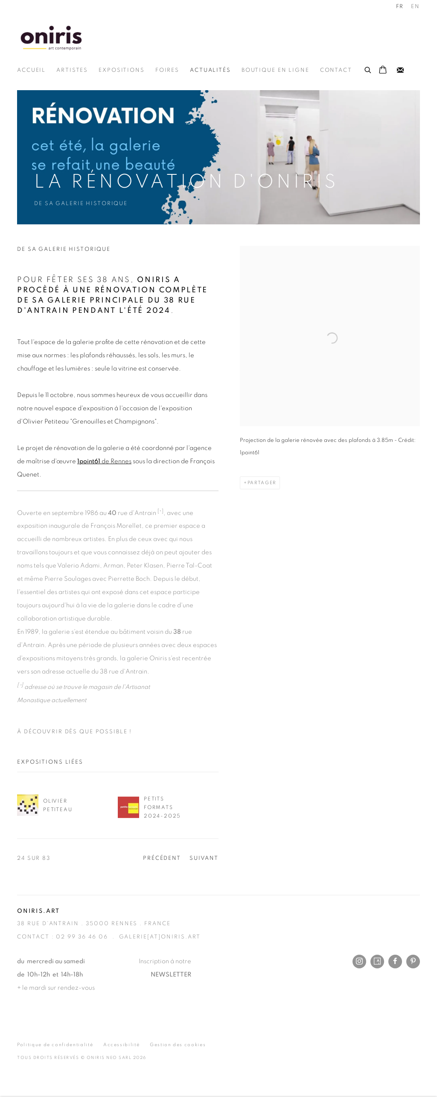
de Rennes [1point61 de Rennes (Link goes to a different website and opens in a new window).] (104, 461)
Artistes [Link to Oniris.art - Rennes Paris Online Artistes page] (72, 70)
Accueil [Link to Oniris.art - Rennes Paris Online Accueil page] (31, 70)
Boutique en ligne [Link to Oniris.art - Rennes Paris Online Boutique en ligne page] (275, 70)
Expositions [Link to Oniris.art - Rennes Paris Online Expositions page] (122, 70)
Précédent (162, 858)
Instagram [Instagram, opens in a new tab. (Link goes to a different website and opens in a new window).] (359, 961)
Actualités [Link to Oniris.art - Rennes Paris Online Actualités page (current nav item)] (210, 70)
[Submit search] (368, 68)
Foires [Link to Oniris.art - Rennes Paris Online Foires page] (167, 70)
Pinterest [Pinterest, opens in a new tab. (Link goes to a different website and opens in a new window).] (413, 961)
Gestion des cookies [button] (178, 1044)
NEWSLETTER (171, 974)
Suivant (203, 858)
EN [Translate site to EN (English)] (415, 6)
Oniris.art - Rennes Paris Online (51, 37)
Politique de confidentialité (55, 1044)
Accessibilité (121, 1044)
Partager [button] (262, 482)
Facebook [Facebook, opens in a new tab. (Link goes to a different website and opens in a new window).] (395, 961)
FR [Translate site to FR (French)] (400, 6)
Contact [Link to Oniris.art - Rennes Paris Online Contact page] (336, 70)
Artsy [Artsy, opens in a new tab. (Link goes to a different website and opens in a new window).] (377, 961)
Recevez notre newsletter (400, 70)
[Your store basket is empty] (383, 70)
